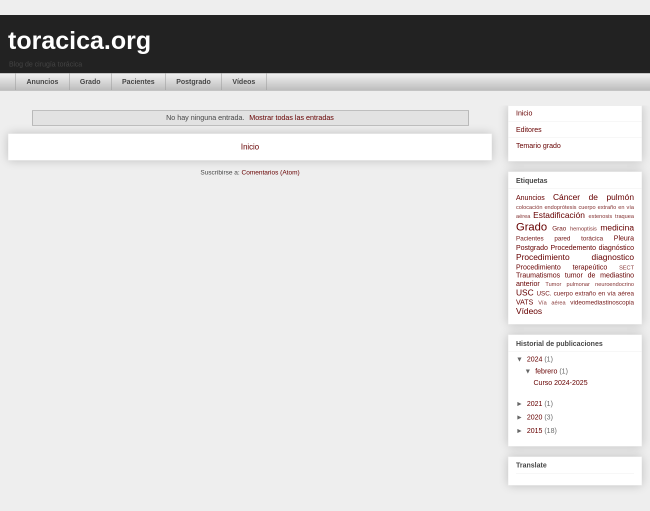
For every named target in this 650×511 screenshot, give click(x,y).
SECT (626, 267)
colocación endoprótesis (546, 207)
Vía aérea (552, 303)
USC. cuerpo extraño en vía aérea (585, 293)
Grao (559, 228)
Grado (90, 82)
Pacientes (138, 82)
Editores (529, 130)
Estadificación (559, 215)
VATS (525, 302)
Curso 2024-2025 (561, 382)
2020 (535, 417)
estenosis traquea (611, 216)
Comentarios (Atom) (271, 172)
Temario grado (538, 146)
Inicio (250, 146)
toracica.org (79, 40)
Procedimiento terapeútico (561, 267)
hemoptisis (583, 229)
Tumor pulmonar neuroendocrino (590, 284)
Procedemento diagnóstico (592, 248)
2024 (535, 359)
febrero (547, 371)
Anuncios (42, 82)
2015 (535, 430)
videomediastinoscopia (602, 302)
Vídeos (244, 82)
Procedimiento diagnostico (575, 257)
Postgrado (193, 82)
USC (525, 293)
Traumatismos (538, 275)
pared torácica (579, 238)
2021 (535, 404)
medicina (617, 227)
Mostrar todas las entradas (292, 118)
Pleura (624, 238)
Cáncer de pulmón (593, 197)
